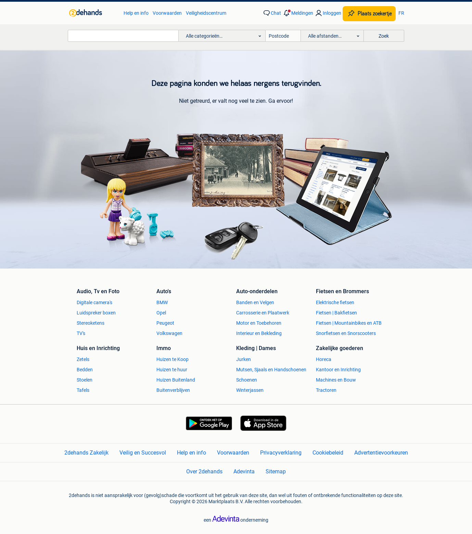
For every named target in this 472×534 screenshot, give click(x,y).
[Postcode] (283, 35)
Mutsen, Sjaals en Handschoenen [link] (271, 369)
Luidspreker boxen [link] (96, 312)
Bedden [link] (85, 369)
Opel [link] (161, 312)
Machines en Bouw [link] (336, 380)
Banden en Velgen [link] (255, 302)
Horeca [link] (323, 359)
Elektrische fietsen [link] (335, 302)
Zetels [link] (83, 359)
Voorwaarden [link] (167, 13)
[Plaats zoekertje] (369, 13)
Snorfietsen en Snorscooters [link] (346, 333)
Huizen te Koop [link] (172, 359)
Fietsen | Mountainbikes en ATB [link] (349, 323)
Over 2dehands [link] (204, 471)
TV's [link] (81, 333)
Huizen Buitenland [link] (175, 380)
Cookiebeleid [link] (327, 452)
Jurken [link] (243, 359)
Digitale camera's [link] (94, 302)
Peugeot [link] (165, 323)
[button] (297, 13)
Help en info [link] (136, 13)
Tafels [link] (83, 390)
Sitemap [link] (276, 471)
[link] (93, 13)
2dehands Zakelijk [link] (86, 452)
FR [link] (401, 13)
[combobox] (123, 36)
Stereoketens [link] (90, 323)
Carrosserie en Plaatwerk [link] (262, 312)
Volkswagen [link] (169, 333)
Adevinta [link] (244, 471)
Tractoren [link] (326, 390)
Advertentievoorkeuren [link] (381, 452)
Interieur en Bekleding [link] (259, 333)
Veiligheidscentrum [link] (206, 13)
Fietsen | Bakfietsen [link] (336, 312)
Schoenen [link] (246, 380)
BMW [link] (162, 302)
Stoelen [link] (84, 380)
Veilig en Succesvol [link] (142, 452)
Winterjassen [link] (250, 390)
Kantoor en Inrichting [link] (338, 369)
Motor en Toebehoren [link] (258, 323)
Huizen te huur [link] (171, 369)
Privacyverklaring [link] (281, 452)
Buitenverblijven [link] (173, 390)
